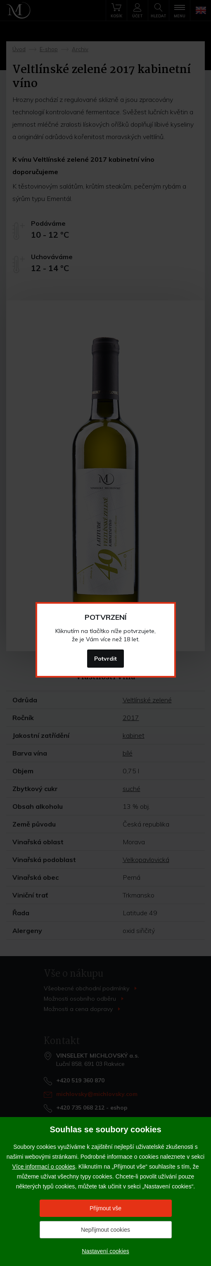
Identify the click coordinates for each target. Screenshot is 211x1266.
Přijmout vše (105, 1208)
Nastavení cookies (105, 1251)
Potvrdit (105, 658)
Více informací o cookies (43, 1166)
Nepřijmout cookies (105, 1229)
